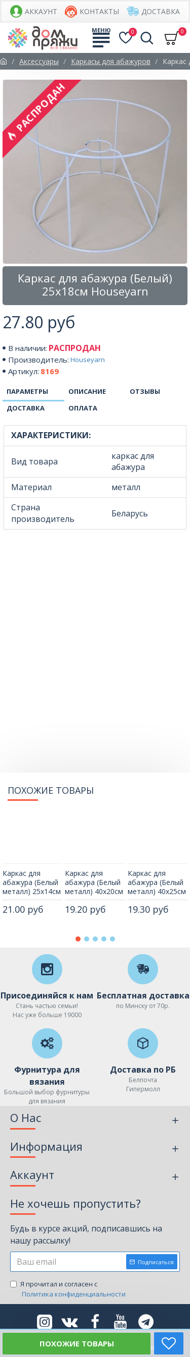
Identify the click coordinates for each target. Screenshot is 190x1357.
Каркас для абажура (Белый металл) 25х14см (32, 882)
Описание (87, 391)
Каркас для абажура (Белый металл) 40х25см (157, 882)
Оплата (82, 407)
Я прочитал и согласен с (68, 1289)
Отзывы (145, 391)
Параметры (27, 391)
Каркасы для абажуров (110, 61)
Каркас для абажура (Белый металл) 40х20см (94, 882)
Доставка (26, 407)
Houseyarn (87, 359)
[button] (78, 938)
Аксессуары (39, 61)
